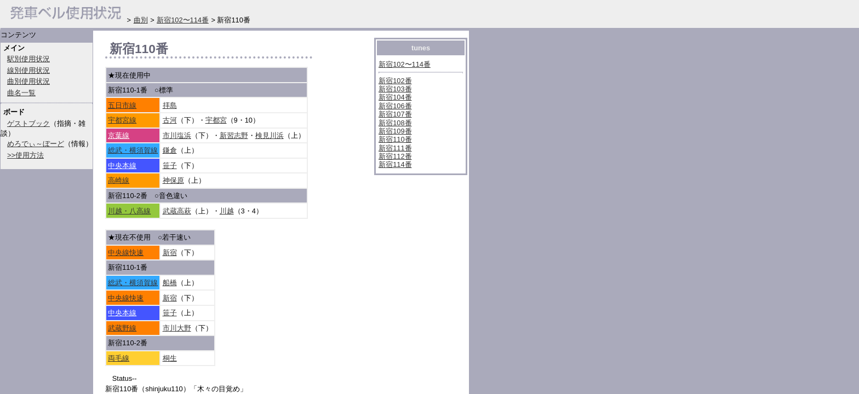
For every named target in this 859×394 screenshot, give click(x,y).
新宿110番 (395, 139)
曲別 (141, 20)
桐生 (170, 358)
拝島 (170, 105)
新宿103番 (395, 89)
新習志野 (234, 135)
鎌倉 (170, 150)
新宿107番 (395, 114)
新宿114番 (395, 164)
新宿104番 (395, 97)
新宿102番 (395, 81)
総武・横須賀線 (133, 150)
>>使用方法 (25, 155)
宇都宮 (216, 120)
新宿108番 (395, 123)
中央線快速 (126, 252)
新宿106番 (395, 106)
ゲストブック (28, 123)
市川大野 (177, 328)
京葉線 (118, 135)
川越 (227, 211)
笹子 (170, 165)
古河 (170, 120)
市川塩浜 (177, 135)
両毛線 (118, 358)
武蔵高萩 (177, 211)
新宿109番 (395, 131)
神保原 (173, 180)
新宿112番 (395, 156)
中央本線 (122, 165)
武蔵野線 (122, 328)
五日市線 (122, 105)
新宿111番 (395, 148)
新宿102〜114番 (405, 64)
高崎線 (118, 180)
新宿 (170, 252)
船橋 (170, 283)
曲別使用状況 (28, 81)
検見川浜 (269, 135)
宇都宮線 (122, 120)
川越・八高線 (129, 211)
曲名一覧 (21, 93)
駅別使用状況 (28, 59)
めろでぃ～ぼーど (35, 144)
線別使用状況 (28, 70)
